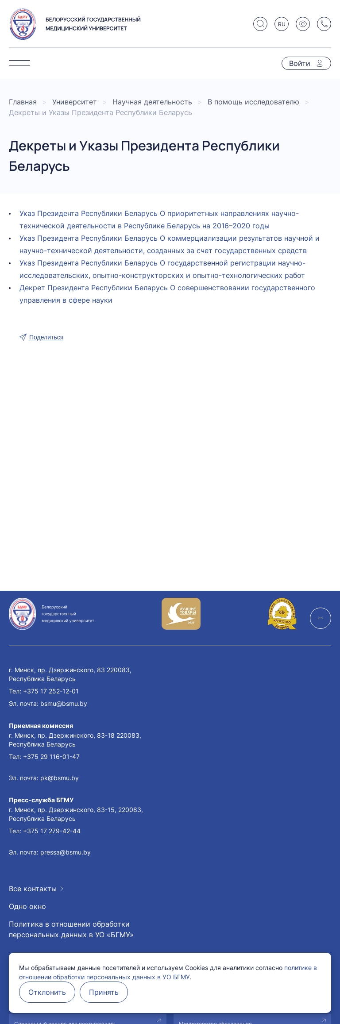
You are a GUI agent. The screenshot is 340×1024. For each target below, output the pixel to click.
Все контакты (33, 888)
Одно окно (27, 906)
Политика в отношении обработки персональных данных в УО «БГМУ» (71, 929)
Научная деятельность (152, 101)
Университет (74, 101)
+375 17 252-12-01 (51, 691)
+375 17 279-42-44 (52, 831)
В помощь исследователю (253, 101)
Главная (23, 101)
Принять (104, 992)
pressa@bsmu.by (65, 852)
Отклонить (47, 992)
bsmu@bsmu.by (63, 703)
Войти (299, 63)
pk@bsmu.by (59, 777)
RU (282, 24)
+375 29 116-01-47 (51, 756)
